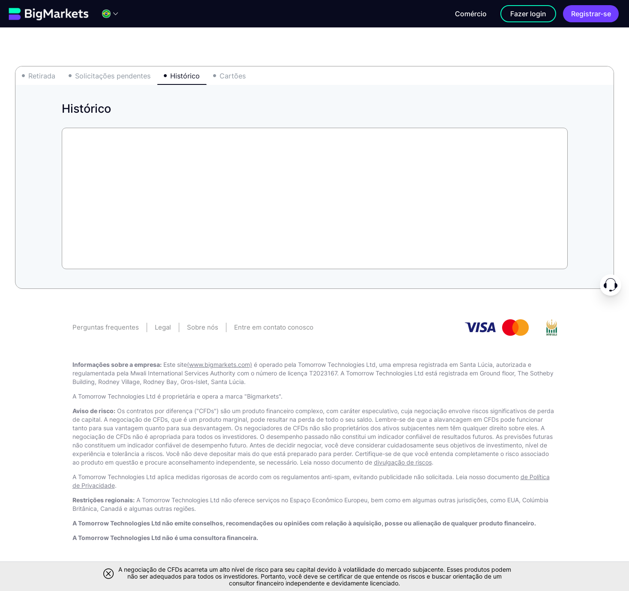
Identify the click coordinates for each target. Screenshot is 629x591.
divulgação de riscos (403, 462)
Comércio (471, 13)
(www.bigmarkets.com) (219, 364)
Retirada (41, 76)
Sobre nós (202, 327)
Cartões (233, 76)
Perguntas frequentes (105, 327)
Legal (163, 327)
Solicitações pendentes (112, 76)
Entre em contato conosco (273, 327)
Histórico (185, 76)
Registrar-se (591, 13)
